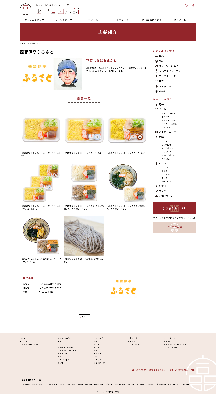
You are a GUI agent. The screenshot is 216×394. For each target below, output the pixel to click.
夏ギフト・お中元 (169, 120)
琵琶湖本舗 (98, 384)
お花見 (164, 171)
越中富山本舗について (29, 344)
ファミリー (165, 191)
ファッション (166, 86)
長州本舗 (140, 384)
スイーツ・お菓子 (168, 66)
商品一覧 (93, 19)
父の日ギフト (167, 151)
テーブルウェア (167, 76)
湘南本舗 (88, 384)
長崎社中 (149, 384)
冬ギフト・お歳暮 (169, 124)
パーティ (165, 167)
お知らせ (23, 341)
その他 (162, 91)
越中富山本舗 (37, 384)
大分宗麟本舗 (160, 384)
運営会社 (167, 341)
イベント (164, 163)
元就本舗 (130, 384)
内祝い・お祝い (168, 113)
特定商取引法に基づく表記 (175, 344)
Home (22, 338)
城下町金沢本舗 (51, 384)
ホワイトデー (167, 178)
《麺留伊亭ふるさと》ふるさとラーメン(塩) (83, 152)
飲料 (161, 61)
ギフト (162, 109)
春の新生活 (166, 144)
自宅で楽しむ (166, 196)
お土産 (96, 347)
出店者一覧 (123, 19)
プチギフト (166, 117)
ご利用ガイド (174, 227)
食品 (161, 55)
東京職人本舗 (64, 384)
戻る (84, 316)
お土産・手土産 (167, 132)
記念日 (162, 186)
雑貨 (161, 81)
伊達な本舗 (25, 384)
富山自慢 (131, 341)
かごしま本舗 (182, 384)
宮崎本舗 (171, 384)
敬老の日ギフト (168, 155)
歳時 (161, 137)
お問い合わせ (181, 19)
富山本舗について (152, 19)
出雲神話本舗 (119, 384)
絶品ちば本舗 (77, 384)
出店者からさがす (174, 208)
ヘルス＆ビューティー (171, 71)
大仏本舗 (108, 384)
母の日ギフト (167, 148)
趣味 (161, 104)
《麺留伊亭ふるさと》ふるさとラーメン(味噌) (126, 152)
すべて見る (166, 127)
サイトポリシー (170, 347)
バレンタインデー (169, 174)
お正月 (164, 141)
